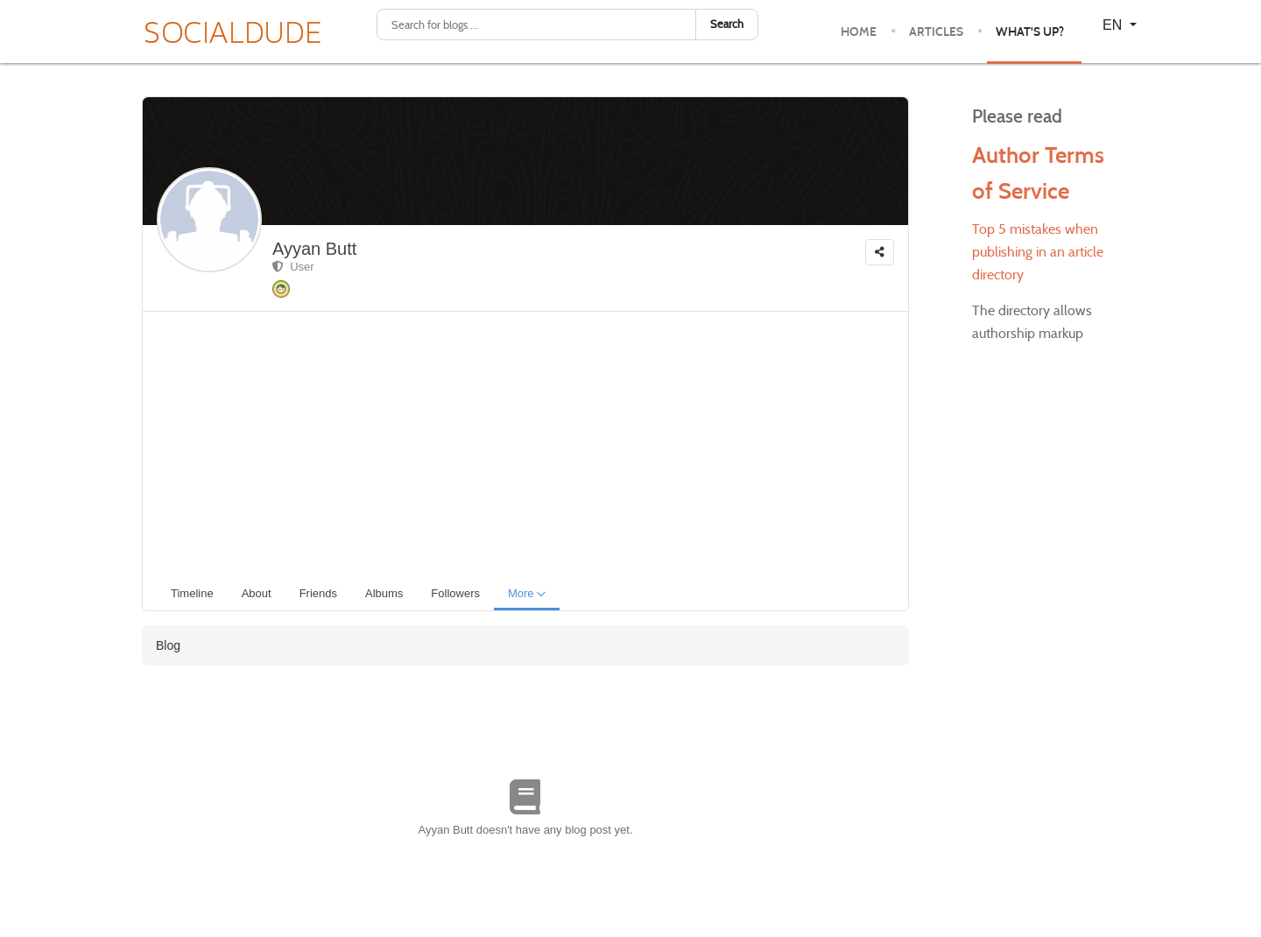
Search (726, 24)
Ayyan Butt (314, 248)
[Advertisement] (532, 443)
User (293, 266)
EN (1114, 25)
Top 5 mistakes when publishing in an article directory (1037, 252)
